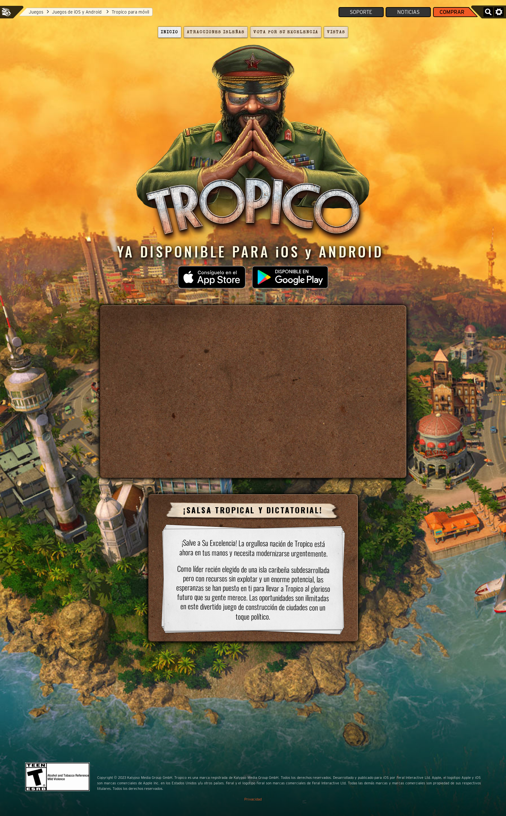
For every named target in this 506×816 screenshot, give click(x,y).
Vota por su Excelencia (285, 32)
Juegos (36, 12)
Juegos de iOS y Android (77, 12)
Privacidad (253, 799)
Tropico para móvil (130, 12)
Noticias (408, 12)
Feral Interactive (6, 12)
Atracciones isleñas (215, 32)
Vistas (336, 32)
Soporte (361, 12)
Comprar (452, 12)
